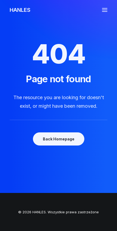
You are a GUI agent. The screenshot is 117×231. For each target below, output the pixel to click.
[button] (104, 10)
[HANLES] (20, 10)
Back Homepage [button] (58, 139)
